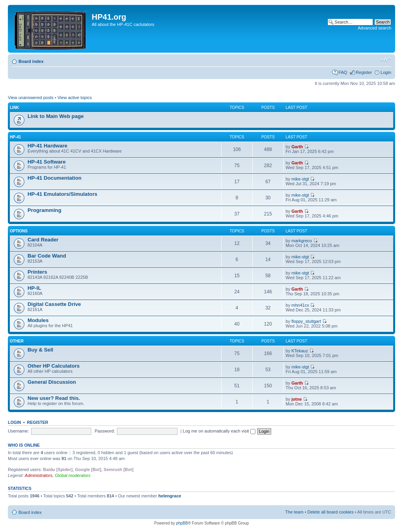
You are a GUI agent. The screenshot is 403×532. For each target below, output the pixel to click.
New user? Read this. (54, 398)
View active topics (74, 97)
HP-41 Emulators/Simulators (62, 194)
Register (364, 72)
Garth (297, 146)
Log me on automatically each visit (219, 431)
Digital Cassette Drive (54, 304)
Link (14, 107)
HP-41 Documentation (54, 178)
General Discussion (52, 382)
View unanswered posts (31, 97)
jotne (297, 399)
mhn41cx (300, 305)
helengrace (169, 495)
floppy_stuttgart (306, 321)
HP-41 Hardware (47, 146)
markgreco (302, 240)
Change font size (385, 59)
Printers (37, 272)
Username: (18, 431)
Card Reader (43, 240)
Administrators (38, 475)
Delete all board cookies (330, 512)
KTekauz (300, 350)
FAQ (342, 72)
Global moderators (73, 475)
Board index (31, 61)
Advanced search (374, 28)
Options (19, 231)
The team (294, 512)
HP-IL (34, 288)
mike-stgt (300, 179)
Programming (44, 210)
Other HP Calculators (53, 366)
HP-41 (15, 137)
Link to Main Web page (56, 116)
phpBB (182, 523)
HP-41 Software (47, 162)
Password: (105, 431)
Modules (38, 320)
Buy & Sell (40, 350)
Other (17, 341)
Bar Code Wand (47, 256)
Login (386, 72)
